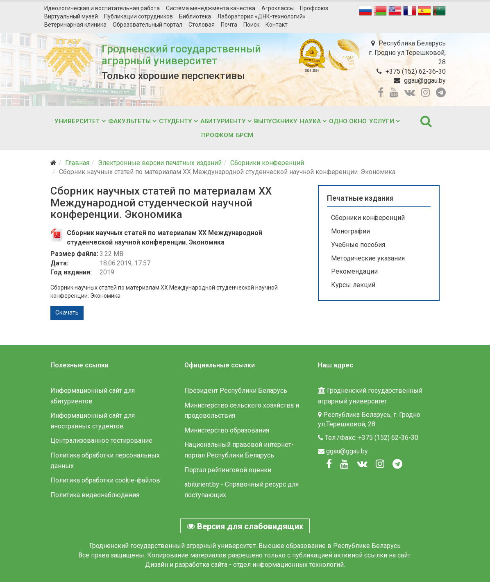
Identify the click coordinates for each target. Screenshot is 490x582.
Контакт (276, 24)
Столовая (201, 24)
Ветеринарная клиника (75, 24)
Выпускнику (275, 121)
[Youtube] (344, 464)
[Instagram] (380, 464)
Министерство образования (226, 430)
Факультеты (129, 121)
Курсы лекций (353, 285)
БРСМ (244, 135)
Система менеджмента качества (210, 8)
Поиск (251, 24)
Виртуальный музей (71, 16)
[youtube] (394, 92)
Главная (77, 163)
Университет (77, 121)
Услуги (381, 121)
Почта (229, 24)
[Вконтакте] (362, 464)
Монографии (350, 231)
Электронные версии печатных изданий (160, 163)
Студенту (175, 121)
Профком (217, 135)
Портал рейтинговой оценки (227, 470)
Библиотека (195, 16)
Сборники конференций (267, 163)
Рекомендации (354, 271)
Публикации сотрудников (138, 16)
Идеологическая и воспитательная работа (102, 8)
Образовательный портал (147, 24)
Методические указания (368, 258)
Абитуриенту (223, 121)
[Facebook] (329, 464)
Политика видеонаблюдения (94, 495)
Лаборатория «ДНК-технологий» (261, 16)
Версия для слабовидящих (245, 526)
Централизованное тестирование (101, 440)
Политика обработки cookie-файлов (105, 480)
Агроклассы (277, 8)
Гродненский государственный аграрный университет (181, 55)
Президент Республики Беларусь (235, 390)
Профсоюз (314, 8)
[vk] (409, 92)
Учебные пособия (358, 245)
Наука (310, 121)
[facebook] (380, 92)
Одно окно (348, 121)
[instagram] (425, 92)
